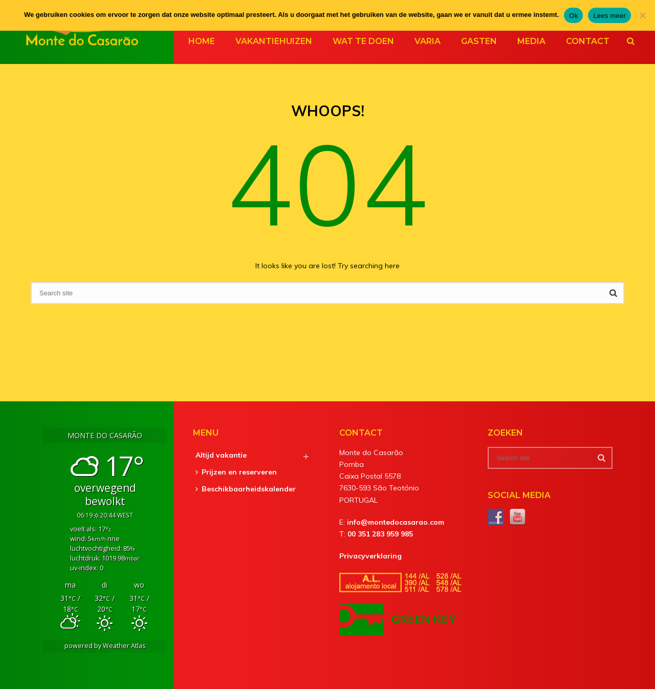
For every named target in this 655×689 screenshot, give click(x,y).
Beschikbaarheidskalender (245, 488)
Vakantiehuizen (273, 41)
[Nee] (642, 15)
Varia (427, 41)
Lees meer (609, 15)
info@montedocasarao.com (395, 522)
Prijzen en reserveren (236, 472)
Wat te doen (363, 41)
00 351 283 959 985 (380, 534)
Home (201, 41)
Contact (587, 41)
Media (531, 41)
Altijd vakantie (221, 455)
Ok (573, 15)
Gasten (479, 41)
